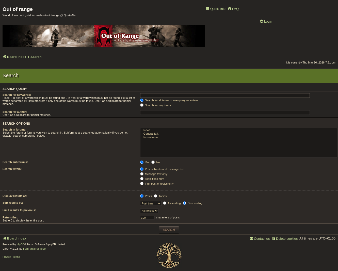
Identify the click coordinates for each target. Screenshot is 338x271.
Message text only (154, 174)
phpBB (20, 244)
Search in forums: (14, 129)
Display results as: (15, 195)
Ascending (172, 203)
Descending (192, 203)
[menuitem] (233, 9)
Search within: (12, 168)
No (155, 162)
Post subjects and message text (162, 169)
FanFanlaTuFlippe (34, 248)
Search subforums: (15, 162)
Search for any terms (155, 105)
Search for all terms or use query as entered (170, 100)
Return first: (11, 217)
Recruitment (238, 137)
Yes (145, 162)
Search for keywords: (17, 94)
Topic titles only (152, 178)
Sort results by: (13, 202)
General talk (238, 134)
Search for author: (15, 111)
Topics (160, 196)
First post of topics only (157, 183)
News (238, 130)
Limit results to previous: (19, 210)
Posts (146, 196)
